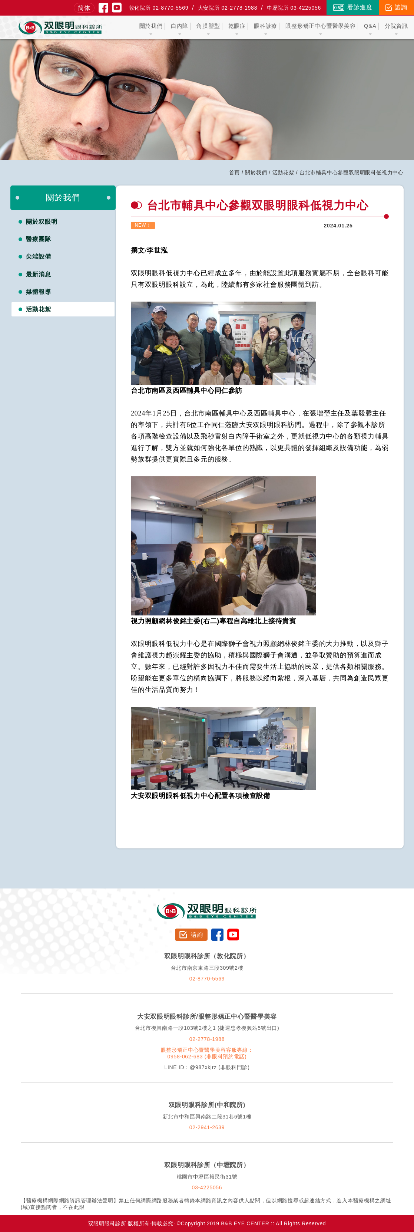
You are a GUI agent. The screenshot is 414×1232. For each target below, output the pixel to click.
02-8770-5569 (207, 979)
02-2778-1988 (207, 1039)
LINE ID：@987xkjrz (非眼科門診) (206, 1067)
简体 (84, 8)
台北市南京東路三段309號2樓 (207, 968)
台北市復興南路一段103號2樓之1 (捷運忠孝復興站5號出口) (207, 1028)
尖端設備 (38, 256)
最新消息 (38, 274)
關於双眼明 (41, 222)
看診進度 (352, 7)
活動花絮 (283, 172)
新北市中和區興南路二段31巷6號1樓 (207, 1117)
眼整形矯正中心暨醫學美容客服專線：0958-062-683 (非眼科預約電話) (207, 1053)
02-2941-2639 (207, 1127)
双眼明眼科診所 (207, 906)
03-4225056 (207, 1187)
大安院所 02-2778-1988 (228, 8)
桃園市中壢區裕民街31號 (207, 1177)
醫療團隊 (38, 239)
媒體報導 (38, 292)
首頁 (234, 172)
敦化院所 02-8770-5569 (159, 8)
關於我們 (256, 172)
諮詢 (396, 7)
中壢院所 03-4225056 (294, 8)
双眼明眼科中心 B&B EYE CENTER (61, 27)
